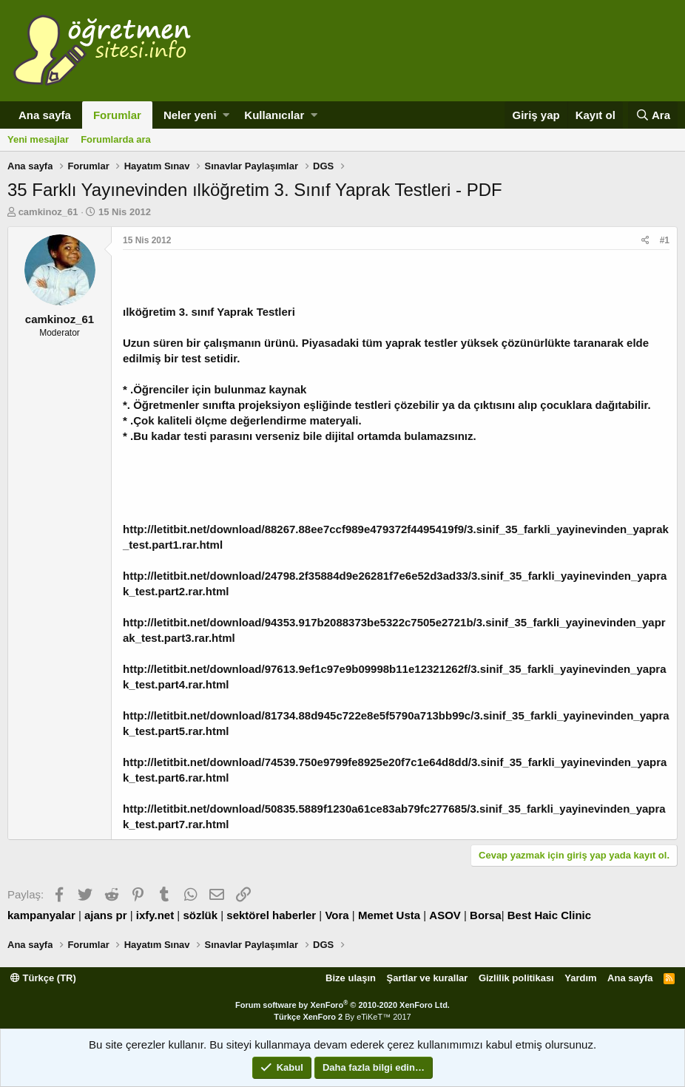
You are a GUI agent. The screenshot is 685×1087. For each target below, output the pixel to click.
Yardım (580, 977)
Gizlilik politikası (516, 977)
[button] (226, 115)
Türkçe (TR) (43, 977)
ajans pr (105, 915)
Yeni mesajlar (38, 139)
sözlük (200, 915)
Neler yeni (190, 115)
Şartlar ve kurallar (427, 977)
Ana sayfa (44, 115)
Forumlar (117, 115)
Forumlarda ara (116, 139)
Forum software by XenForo (342, 1004)
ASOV (445, 915)
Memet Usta (389, 915)
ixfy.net (155, 915)
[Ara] (653, 115)
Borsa (486, 915)
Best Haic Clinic (549, 915)
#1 (664, 240)
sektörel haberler (271, 915)
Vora (336, 915)
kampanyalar (41, 915)
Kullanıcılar (274, 115)
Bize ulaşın (350, 977)
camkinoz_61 (48, 211)
